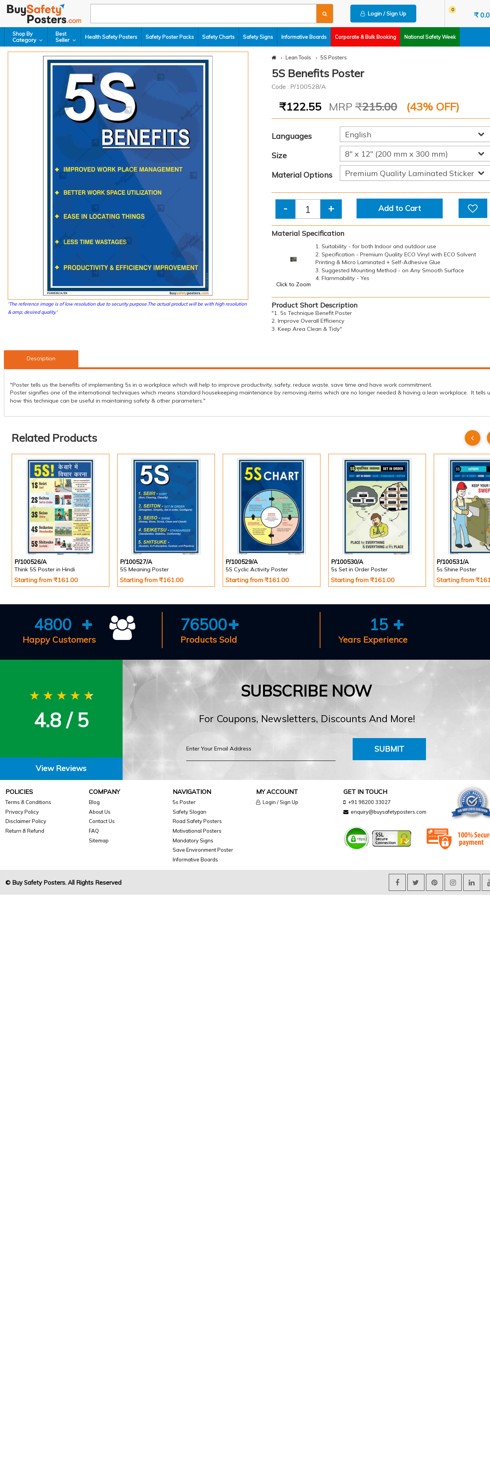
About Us (100, 812)
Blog (94, 802)
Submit (389, 749)
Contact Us (102, 821)
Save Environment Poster (203, 850)
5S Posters (333, 57)
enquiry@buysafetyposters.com (388, 812)
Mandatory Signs (193, 840)
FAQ (94, 831)
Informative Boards (304, 37)
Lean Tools (298, 57)
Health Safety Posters (111, 37)
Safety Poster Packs (169, 37)
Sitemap (99, 840)
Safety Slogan (189, 812)
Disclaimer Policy (25, 821)
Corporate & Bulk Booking (365, 37)
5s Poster (184, 802)
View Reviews (61, 768)
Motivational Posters (197, 831)
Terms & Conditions (28, 802)
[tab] (61, 768)
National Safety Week (430, 37)
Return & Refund (24, 831)
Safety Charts (218, 37)
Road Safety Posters (197, 821)
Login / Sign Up (383, 13)
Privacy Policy (22, 812)
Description (41, 358)
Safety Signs (258, 37)
